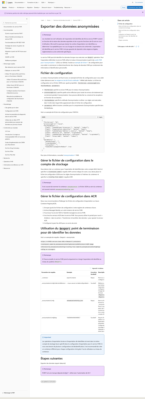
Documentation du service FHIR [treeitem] (13, 27)
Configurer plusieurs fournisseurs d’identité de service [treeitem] (16, 92)
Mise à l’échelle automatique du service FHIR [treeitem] (14, 38)
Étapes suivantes (123, 40)
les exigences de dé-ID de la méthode (66, 80)
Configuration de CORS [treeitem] (11, 111)
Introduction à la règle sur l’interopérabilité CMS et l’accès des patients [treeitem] (15, 137)
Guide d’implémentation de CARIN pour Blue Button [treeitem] (15, 144)
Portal (123, 7)
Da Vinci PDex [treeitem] (9, 151)
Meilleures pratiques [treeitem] (11, 60)
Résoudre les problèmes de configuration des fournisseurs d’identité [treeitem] (15, 98)
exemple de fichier (81, 62)
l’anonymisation (69, 155)
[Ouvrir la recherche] (133, 2)
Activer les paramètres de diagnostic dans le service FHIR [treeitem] (15, 115)
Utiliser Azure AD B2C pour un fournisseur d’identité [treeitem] (15, 86)
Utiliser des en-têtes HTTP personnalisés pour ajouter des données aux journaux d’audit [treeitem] (13, 122)
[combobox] (14, 22)
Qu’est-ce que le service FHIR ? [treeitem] (14, 33)
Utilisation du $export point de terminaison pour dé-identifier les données (128, 36)
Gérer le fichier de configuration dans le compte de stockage (130, 27)
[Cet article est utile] (136, 46)
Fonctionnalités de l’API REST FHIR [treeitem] (15, 42)
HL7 (66, 373)
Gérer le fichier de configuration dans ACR (129, 31)
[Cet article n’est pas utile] (138, 46)
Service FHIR (76, 20)
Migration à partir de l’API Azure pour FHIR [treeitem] (15, 52)
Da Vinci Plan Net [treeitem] (10, 155)
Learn (42, 20)
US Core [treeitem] (7, 131)
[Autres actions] (102, 20)
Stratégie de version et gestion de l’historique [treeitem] (14, 47)
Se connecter (139, 2)
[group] (72, 301)
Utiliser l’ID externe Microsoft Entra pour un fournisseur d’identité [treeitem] (16, 81)
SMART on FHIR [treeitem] (9, 57)
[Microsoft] (3, 2)
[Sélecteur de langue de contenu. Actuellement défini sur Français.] (6, 395)
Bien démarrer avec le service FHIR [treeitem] (15, 67)
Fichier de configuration (125, 24)
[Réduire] (27, 19)
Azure (48, 20)
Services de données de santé (61, 20)
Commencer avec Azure (135, 7)
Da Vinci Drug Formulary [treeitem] (12, 148)
